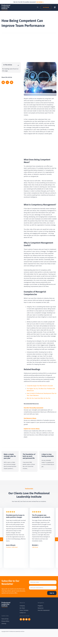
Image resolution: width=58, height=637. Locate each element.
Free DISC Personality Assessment (33, 408)
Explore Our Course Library (31, 429)
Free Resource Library (30, 418)
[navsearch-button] (36, 7)
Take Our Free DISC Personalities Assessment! (24, 2)
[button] (54, 7)
